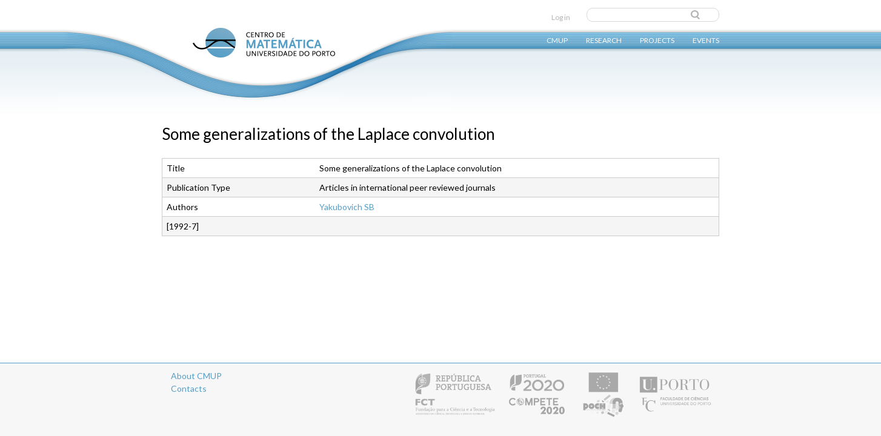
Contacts (189, 388)
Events (706, 40)
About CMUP (196, 376)
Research (604, 40)
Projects (657, 40)
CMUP (557, 40)
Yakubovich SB (346, 207)
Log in (560, 17)
